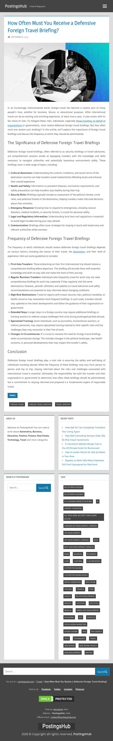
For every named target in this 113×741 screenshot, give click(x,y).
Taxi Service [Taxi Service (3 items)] (96, 631)
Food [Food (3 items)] (91, 589)
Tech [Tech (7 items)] (66, 638)
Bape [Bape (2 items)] (96, 540)
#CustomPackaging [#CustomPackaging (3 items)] (73, 487)
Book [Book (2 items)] (66, 554)
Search (44, 487)
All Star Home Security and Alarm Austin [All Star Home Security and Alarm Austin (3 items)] (80, 517)
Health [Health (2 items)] (67, 596)
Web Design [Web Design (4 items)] (69, 645)
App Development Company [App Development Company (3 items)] (76, 540)
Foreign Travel (17, 404)
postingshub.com (26, 681)
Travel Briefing (63, 404)
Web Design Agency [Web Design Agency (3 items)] (88, 645)
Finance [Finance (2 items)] (80, 589)
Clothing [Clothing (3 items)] (78, 561)
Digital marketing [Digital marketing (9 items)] (72, 582)
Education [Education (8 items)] (90, 582)
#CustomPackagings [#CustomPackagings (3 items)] (73, 494)
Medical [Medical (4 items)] (68, 610)
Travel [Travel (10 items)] (93, 638)
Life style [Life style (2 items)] (94, 603)
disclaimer (58, 709)
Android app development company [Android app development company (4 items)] (80, 526)
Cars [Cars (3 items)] (66, 561)
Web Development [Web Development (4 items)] (72, 652)
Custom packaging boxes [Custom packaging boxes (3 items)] (76, 575)
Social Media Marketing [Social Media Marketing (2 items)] (75, 624)
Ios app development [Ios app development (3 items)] (85, 596)
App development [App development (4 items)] (72, 533)
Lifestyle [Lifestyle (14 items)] (80, 603)
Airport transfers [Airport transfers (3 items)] (73, 508)
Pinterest (80, 689)
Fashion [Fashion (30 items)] (68, 589)
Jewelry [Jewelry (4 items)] (68, 603)
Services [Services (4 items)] (91, 617)
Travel (12, 395)
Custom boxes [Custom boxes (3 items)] (93, 561)
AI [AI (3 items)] (97, 501)
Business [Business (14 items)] (78, 554)
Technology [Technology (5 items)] (79, 638)
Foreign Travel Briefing (40, 404)
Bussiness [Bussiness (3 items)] (91, 554)
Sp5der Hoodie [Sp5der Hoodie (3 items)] (71, 631)
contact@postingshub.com (63, 717)
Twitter (57, 689)
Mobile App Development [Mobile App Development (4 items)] (88, 610)
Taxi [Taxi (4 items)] (84, 631)
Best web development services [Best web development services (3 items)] (79, 547)
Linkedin (68, 689)
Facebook (46, 689)
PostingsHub (16, 6)
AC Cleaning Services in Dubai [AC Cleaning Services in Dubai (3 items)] (78, 501)
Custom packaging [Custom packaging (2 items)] (73, 568)
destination (79, 251)
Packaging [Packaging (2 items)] (69, 617)
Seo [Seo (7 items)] (80, 617)
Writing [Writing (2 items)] (89, 652)
